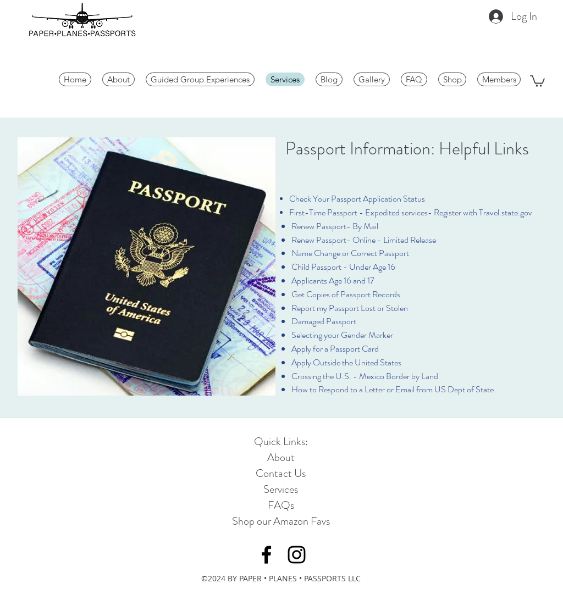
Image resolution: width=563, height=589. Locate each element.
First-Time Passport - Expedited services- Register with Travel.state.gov (410, 212)
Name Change (315, 253)
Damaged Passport (323, 321)
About (281, 457)
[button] (537, 80)
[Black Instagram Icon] (296, 554)
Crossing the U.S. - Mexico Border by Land (364, 376)
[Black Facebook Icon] (266, 554)
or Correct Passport (374, 253)
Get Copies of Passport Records (345, 294)
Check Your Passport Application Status (357, 198)
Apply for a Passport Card (335, 348)
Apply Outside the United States (346, 362)
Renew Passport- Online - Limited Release (363, 240)
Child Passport (316, 266)
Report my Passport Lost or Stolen (349, 308)
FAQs (281, 505)
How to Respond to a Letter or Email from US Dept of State (392, 389)
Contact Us (281, 473)
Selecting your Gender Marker (342, 335)
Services (280, 489)
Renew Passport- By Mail (334, 226)
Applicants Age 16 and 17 (332, 280)
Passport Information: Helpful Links (407, 148)
